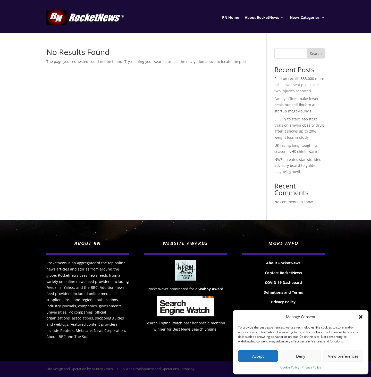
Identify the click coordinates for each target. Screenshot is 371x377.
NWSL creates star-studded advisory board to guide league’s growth (298, 165)
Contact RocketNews (283, 272)
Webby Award (210, 288)
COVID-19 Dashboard (283, 282)
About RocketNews (262, 18)
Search (316, 53)
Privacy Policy (311, 367)
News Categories (304, 18)
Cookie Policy (289, 367)
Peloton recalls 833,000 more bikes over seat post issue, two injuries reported (299, 84)
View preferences (343, 356)
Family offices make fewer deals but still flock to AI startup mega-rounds (296, 104)
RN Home (230, 18)
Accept (258, 356)
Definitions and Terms (283, 292)
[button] (360, 316)
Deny (300, 356)
